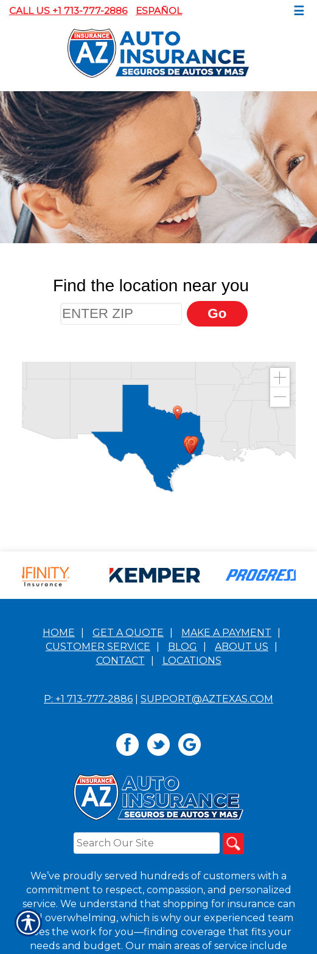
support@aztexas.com (207, 794)
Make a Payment (226, 728)
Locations (191, 756)
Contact (120, 756)
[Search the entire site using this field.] (147, 938)
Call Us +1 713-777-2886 (68, 10)
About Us (241, 742)
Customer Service (98, 742)
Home (59, 728)
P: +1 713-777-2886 (88, 794)
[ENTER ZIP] (121, 314)
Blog (182, 742)
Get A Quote (128, 728)
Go (216, 313)
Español (159, 10)
